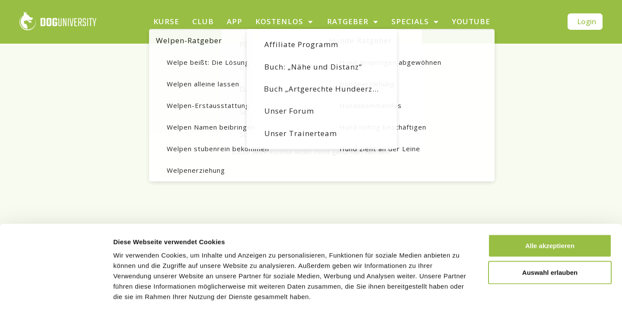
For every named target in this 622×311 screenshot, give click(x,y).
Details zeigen (459, 294)
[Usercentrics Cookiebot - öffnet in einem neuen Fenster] (56, 294)
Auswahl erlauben (550, 234)
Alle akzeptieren (549, 208)
